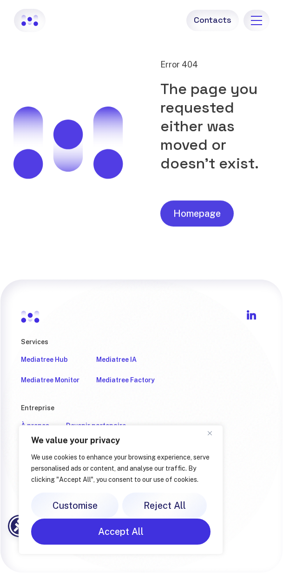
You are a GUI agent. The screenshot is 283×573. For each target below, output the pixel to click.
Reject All (165, 505)
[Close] (213, 433)
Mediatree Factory (125, 380)
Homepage (197, 216)
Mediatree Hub (44, 359)
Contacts (212, 19)
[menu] (256, 20)
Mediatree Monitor (50, 380)
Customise (75, 505)
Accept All (121, 531)
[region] (121, 489)
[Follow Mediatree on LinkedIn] (251, 315)
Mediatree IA (116, 359)
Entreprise (37, 408)
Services (34, 342)
